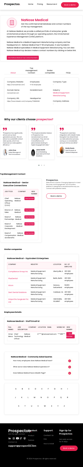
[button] (39, 165)
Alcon (10, 285)
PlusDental (13, 278)
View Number (29, 198)
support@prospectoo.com (22, 445)
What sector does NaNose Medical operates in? (31, 367)
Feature (31, 440)
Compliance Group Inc (18, 271)
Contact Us (48, 435)
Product (31, 435)
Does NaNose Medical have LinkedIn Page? (29, 373)
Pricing (40, 4)
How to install (49, 444)
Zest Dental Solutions (17, 292)
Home (30, 4)
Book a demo (70, 5)
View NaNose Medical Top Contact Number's (23, 58)
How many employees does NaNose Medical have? (32, 360)
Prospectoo (12, 4)
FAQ (45, 439)
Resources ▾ (52, 4)
